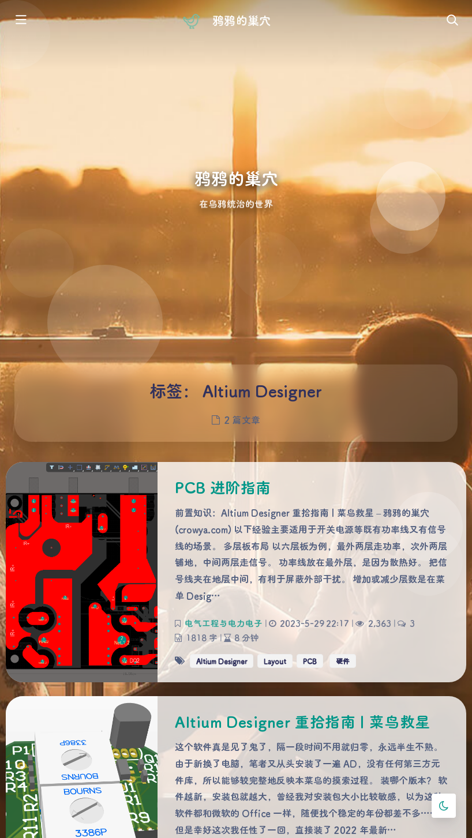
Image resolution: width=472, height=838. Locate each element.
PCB (310, 660)
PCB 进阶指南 (223, 487)
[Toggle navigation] (451, 20)
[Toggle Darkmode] (444, 806)
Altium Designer (221, 660)
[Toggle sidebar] (20, 20)
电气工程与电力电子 (224, 622)
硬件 (343, 660)
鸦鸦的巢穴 (241, 20)
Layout (275, 660)
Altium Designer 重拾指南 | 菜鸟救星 (302, 721)
